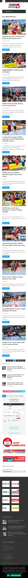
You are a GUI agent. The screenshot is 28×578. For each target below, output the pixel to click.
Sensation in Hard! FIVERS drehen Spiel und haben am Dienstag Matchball (15, 376)
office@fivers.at (9, 557)
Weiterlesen (6, 49)
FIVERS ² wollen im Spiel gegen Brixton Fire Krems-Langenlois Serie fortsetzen (16, 368)
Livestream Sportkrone (14, 428)
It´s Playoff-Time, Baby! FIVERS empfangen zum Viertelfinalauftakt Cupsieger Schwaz (13, 139)
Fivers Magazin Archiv (7, 469)
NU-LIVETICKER (14, 427)
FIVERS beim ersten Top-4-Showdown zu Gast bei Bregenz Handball (12, 210)
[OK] (26, 571)
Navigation (7, 11)
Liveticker (18, 417)
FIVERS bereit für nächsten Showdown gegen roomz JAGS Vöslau (12, 174)
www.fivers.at (8, 558)
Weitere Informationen (15, 575)
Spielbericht (18, 413)
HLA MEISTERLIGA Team (14, 433)
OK (8, 575)
